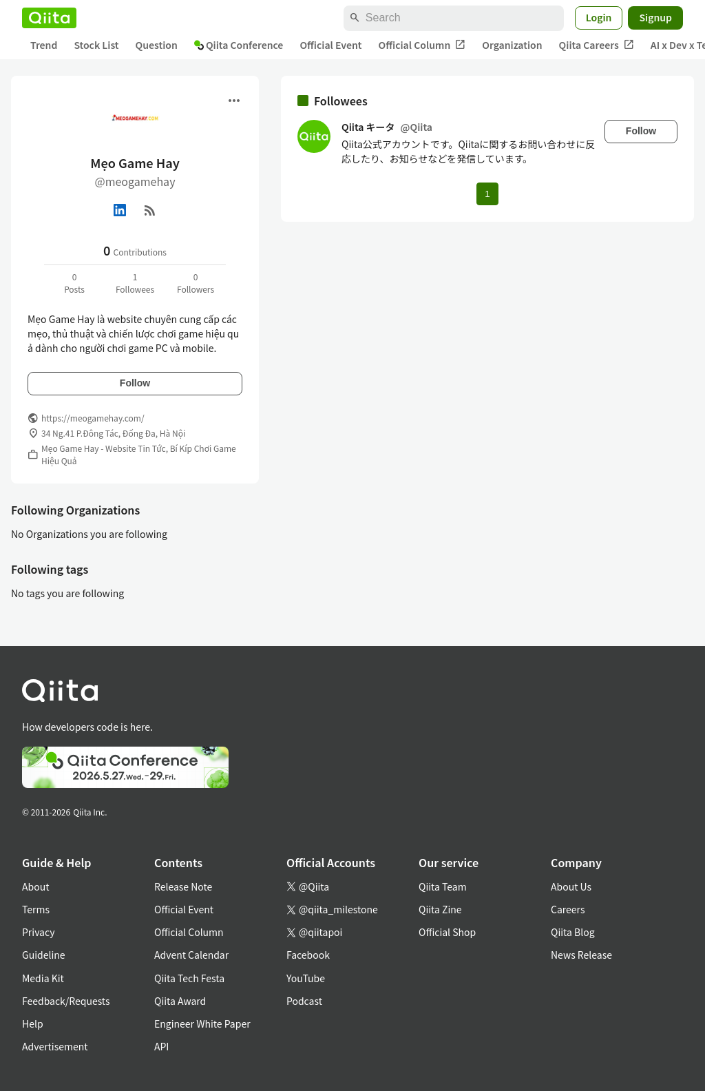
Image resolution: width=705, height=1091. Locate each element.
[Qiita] (49, 18)
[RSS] (150, 210)
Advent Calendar (191, 955)
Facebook (308, 955)
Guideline (43, 955)
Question (157, 45)
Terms (36, 909)
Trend (43, 45)
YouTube (305, 978)
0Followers (195, 283)
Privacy (38, 932)
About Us (571, 886)
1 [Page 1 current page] (487, 194)
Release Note (183, 886)
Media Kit (43, 978)
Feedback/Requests (66, 1001)
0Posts (74, 283)
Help (32, 1023)
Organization (512, 45)
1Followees (135, 283)
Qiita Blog (573, 932)
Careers (568, 909)
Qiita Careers (596, 45)
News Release (581, 955)
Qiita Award (180, 1001)
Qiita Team (443, 886)
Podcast (304, 1001)
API (161, 1046)
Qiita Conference (239, 45)
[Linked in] (120, 210)
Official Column (422, 45)
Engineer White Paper (202, 1023)
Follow (135, 382)
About (35, 886)
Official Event (330, 45)
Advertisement (55, 1046)
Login (599, 17)
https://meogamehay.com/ (93, 418)
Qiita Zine (440, 909)
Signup (655, 17)
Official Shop (447, 932)
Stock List (96, 45)
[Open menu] (234, 100)
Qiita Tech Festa (189, 978)
